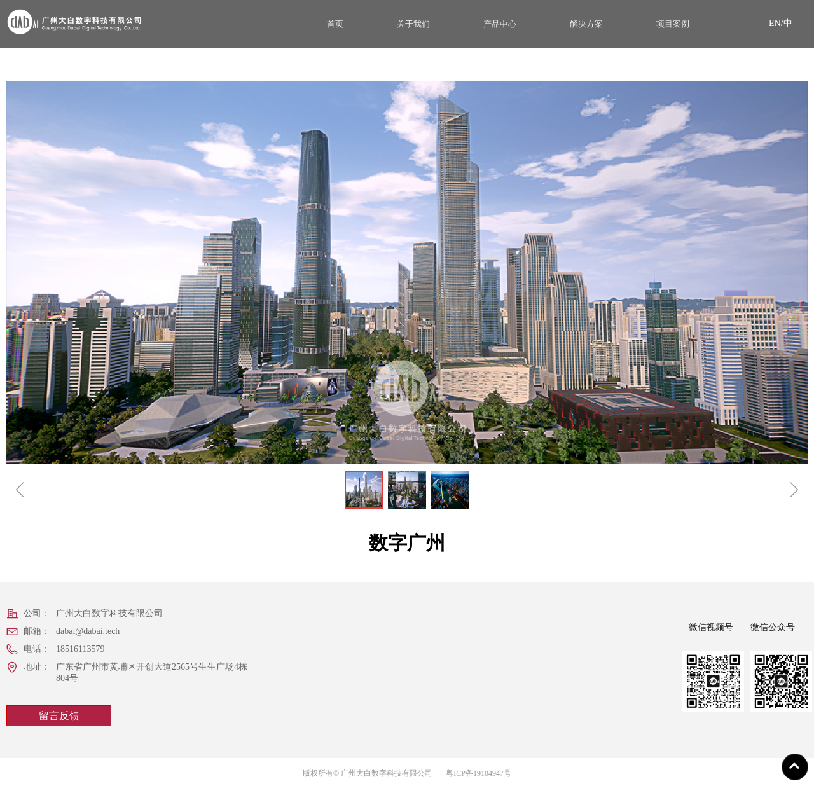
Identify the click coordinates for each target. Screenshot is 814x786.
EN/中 (780, 23)
